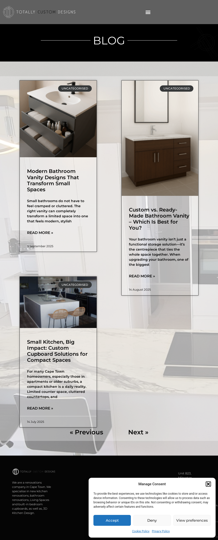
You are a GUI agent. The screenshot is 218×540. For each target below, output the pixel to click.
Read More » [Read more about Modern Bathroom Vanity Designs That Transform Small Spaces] (40, 232)
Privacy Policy (161, 531)
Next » (138, 432)
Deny (152, 520)
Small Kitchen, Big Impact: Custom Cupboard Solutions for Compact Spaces (57, 351)
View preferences (192, 520)
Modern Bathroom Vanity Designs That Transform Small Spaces (53, 180)
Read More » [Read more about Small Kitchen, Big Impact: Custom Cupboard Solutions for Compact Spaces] (40, 408)
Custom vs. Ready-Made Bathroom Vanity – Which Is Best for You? (159, 219)
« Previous (86, 432)
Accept (112, 520)
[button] (208, 484)
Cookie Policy (140, 531)
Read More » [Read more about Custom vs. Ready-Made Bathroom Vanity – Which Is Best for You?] (142, 276)
